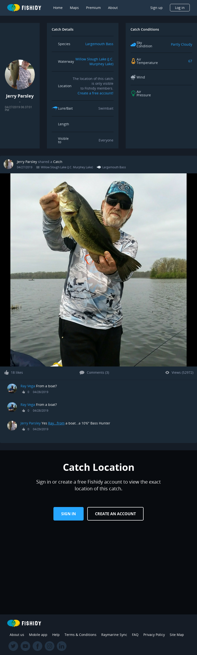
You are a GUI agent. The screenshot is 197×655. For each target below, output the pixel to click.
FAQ (135, 634)
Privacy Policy (154, 634)
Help (56, 634)
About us (17, 634)
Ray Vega (28, 386)
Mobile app (38, 634)
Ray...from (56, 423)
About (113, 7)
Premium (93, 7)
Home (58, 7)
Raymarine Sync (114, 634)
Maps (74, 7)
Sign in (68, 513)
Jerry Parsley (27, 161)
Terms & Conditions (80, 634)
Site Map (177, 634)
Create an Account (115, 513)
